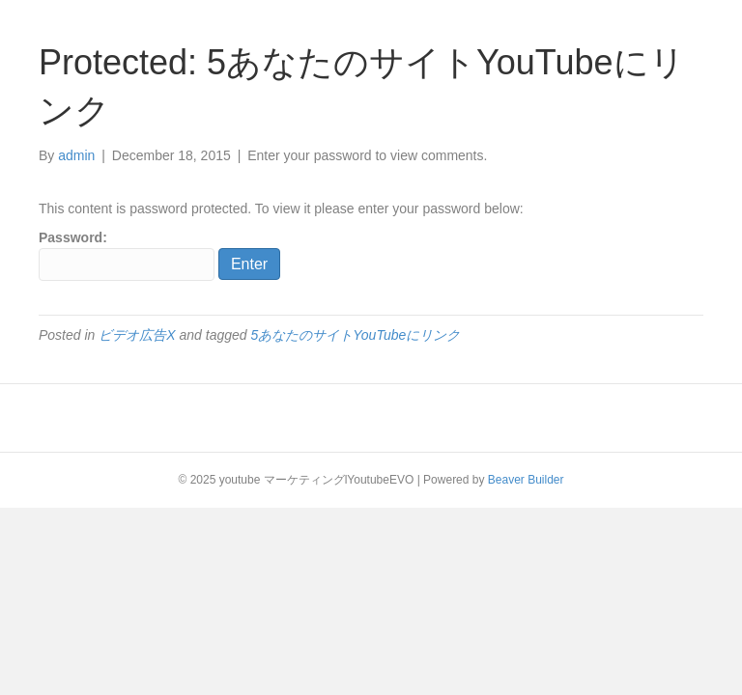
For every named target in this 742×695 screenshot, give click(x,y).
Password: (126, 255)
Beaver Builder (526, 479)
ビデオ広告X (137, 335)
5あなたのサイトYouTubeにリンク (355, 335)
